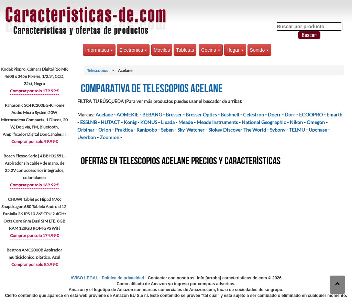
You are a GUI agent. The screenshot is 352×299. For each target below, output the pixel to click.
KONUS (148, 122)
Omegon (316, 122)
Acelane (104, 114)
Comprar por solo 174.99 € (34, 235)
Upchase (318, 130)
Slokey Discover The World (237, 130)
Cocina (210, 50)
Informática (99, 50)
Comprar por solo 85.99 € (34, 264)
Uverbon (86, 137)
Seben (167, 130)
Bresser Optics (201, 114)
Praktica (124, 130)
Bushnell (230, 114)
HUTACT (110, 122)
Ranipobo (146, 130)
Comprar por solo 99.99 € (34, 141)
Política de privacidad (123, 278)
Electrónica (133, 50)
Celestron (253, 114)
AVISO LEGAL (84, 278)
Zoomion (109, 137)
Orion (104, 130)
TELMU (297, 130)
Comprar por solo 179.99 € (34, 90)
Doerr (274, 114)
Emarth (334, 114)
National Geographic (264, 122)
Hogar (235, 50)
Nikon (296, 122)
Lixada (168, 122)
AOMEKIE (128, 114)
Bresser (174, 114)
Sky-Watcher (191, 130)
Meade (185, 122)
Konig (130, 122)
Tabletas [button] (185, 50)
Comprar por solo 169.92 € (34, 184)
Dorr (290, 114)
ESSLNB (88, 122)
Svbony (277, 130)
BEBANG (152, 114)
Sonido (259, 50)
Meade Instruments (217, 122)
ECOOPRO (311, 114)
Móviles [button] (162, 50)
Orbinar (86, 130)
